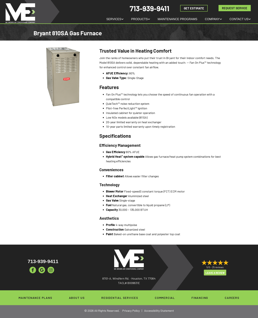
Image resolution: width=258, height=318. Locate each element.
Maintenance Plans (35, 298)
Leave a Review (215, 272)
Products (139, 19)
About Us (77, 298)
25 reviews (218, 267)
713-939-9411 (149, 8)
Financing (200, 298)
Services (113, 19)
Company (212, 19)
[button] (122, 19)
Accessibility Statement (159, 310)
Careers (232, 298)
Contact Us (239, 19)
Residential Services (119, 298)
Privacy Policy (131, 310)
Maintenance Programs (177, 19)
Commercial (165, 298)
